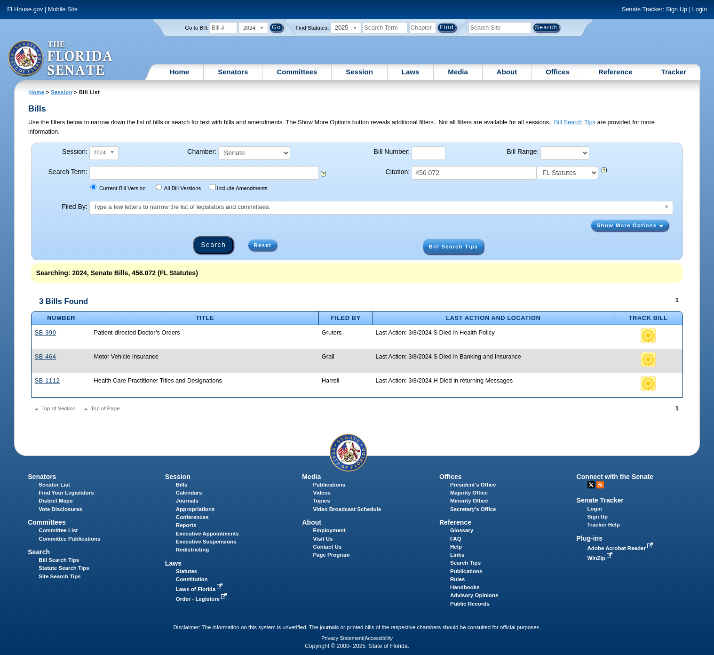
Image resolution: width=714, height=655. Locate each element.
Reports (186, 525)
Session (359, 72)
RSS (600, 484)
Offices (558, 72)
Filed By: (74, 206)
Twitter (591, 484)
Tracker (673, 72)
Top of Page (105, 408)
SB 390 (45, 332)
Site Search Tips (59, 576)
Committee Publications (69, 539)
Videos (322, 492)
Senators (233, 72)
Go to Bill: (196, 28)
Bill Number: (392, 151)
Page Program (331, 555)
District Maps (55, 500)
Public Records (470, 604)
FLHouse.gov (25, 9)
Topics (321, 500)
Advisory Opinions (474, 595)
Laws (411, 72)
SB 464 (45, 356)
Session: (74, 151)
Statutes (186, 571)
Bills (181, 484)
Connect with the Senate (615, 476)
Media (458, 72)
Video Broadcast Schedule (347, 509)
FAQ (455, 539)
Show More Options (630, 225)
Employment (329, 530)
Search (39, 552)
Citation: (398, 172)
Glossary (461, 530)
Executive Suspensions (206, 541)
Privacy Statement (342, 638)
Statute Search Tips (64, 568)
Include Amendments (239, 187)
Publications (329, 484)
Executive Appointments (207, 533)
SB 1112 (47, 380)
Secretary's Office (473, 509)
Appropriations (195, 509)
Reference (615, 72)
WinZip (600, 558)
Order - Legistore (202, 599)
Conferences (192, 517)
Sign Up (677, 9)
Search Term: (67, 172)
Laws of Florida (200, 589)
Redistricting (192, 549)
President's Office (473, 484)
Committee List (58, 530)
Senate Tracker (600, 500)
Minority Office (469, 500)
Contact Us (327, 547)
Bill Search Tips (574, 122)
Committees (297, 72)
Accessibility (379, 638)
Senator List (54, 484)
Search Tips (465, 563)
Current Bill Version (117, 187)
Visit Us (323, 539)
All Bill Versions (178, 187)
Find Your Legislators (66, 492)
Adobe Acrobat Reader (621, 548)
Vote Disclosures (60, 509)
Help (456, 547)
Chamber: (201, 151)
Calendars (189, 492)
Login (699, 9)
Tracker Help (603, 524)
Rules (457, 579)
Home (180, 72)
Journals (187, 500)
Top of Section (58, 408)
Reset (262, 245)
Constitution (192, 579)
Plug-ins (590, 538)
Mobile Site (63, 9)
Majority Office (469, 492)
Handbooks (465, 587)
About (507, 72)
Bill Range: (523, 151)
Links (457, 555)
